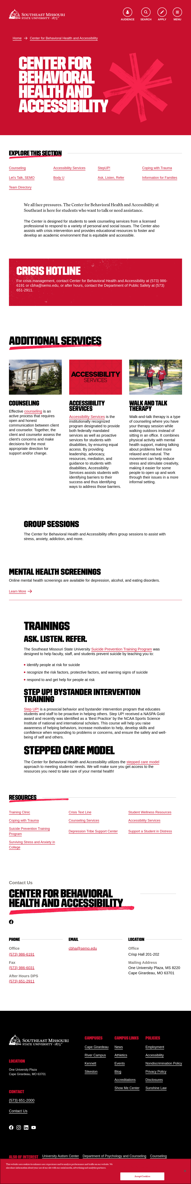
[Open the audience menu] (127, 14)
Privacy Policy (155, 1071)
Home (17, 38)
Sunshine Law (156, 1088)
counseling (33, 411)
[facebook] (11, 922)
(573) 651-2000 (22, 1100)
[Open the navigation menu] (177, 14)
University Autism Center (60, 1156)
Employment (154, 1047)
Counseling (17, 168)
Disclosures (154, 1080)
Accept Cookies (142, 1176)
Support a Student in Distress (150, 831)
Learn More (20, 591)
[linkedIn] (26, 1127)
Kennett (90, 1063)
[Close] (185, 1171)
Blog (118, 1071)
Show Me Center (127, 1088)
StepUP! (104, 168)
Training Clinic (19, 812)
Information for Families (159, 178)
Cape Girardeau (97, 1047)
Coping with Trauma (157, 168)
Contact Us (18, 1111)
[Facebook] (11, 1127)
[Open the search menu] (145, 14)
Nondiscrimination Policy (163, 1063)
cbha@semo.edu (83, 948)
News (119, 1047)
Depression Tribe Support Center (93, 831)
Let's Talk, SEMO (22, 178)
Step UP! (31, 709)
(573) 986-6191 (22, 954)
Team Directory (20, 187)
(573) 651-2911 (22, 981)
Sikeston (91, 1071)
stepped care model (142, 762)
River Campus (95, 1055)
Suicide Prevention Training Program (121, 649)
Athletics (121, 1055)
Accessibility (154, 1055)
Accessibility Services (69, 168)
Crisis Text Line (80, 812)
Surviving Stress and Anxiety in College (32, 844)
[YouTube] (33, 1127)
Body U (58, 178)
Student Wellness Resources (149, 812)
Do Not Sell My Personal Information (142, 1167)
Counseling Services (84, 820)
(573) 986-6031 (22, 968)
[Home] (37, 14)
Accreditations (125, 1080)
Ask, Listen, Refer (111, 178)
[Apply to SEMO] (162, 14)
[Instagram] (18, 1127)
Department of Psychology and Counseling (114, 1156)
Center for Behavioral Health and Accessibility (64, 38)
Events (120, 1063)
